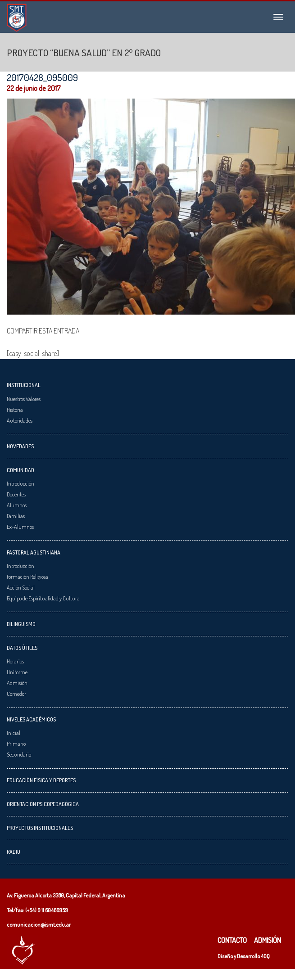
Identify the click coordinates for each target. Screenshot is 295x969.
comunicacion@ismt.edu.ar (39, 924)
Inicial (13, 732)
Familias (16, 515)
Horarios (15, 661)
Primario (16, 743)
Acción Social (21, 587)
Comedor (16, 693)
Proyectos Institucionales (40, 827)
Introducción (20, 483)
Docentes (16, 494)
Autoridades (19, 420)
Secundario (19, 754)
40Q (265, 956)
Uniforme (17, 672)
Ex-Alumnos (20, 526)
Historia (15, 409)
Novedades (20, 446)
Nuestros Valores (24, 398)
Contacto (232, 940)
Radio (13, 851)
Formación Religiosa (27, 576)
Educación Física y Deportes (41, 780)
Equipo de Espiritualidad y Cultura (43, 598)
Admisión (17, 682)
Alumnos (17, 505)
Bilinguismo (21, 623)
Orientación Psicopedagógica (43, 803)
